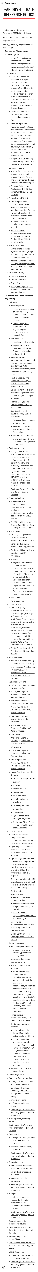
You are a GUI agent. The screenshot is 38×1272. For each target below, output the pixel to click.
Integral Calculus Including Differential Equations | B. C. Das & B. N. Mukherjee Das (23, 162)
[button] (2, 3)
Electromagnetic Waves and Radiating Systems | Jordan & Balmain (23, 1112)
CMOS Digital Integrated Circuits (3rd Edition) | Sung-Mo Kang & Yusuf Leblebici (23, 525)
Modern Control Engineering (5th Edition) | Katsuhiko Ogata (24, 915)
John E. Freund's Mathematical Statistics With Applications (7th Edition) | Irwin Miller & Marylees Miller (21, 236)
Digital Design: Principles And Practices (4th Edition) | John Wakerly (23, 651)
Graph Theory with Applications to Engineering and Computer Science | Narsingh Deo (21, 329)
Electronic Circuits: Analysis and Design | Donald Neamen (22, 492)
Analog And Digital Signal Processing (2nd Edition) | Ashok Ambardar (22, 289)
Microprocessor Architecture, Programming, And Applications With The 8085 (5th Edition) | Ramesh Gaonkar (23, 673)
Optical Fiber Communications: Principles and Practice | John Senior (22, 1245)
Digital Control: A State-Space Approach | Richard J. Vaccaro (22, 937)
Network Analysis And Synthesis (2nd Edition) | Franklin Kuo (21, 405)
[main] (19, 13)
